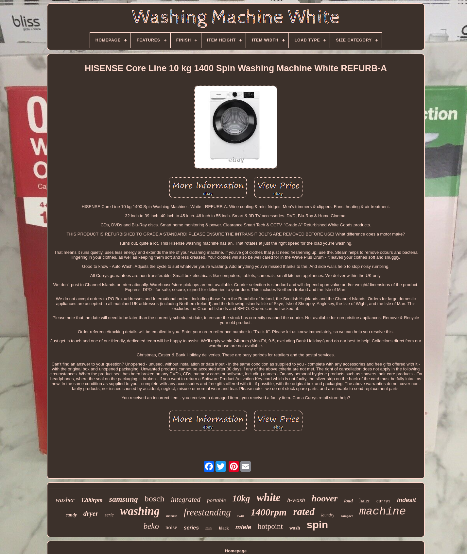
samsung (123, 499)
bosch (154, 498)
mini (208, 528)
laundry (327, 515)
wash (294, 527)
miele (243, 527)
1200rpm (92, 500)
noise (171, 527)
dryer (90, 513)
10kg (241, 498)
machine (382, 511)
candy (71, 515)
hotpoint (270, 526)
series (191, 527)
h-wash (296, 500)
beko (151, 526)
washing (140, 511)
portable (216, 500)
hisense (171, 516)
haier (364, 500)
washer (65, 499)
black (224, 528)
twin (240, 516)
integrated (185, 499)
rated (304, 511)
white (269, 497)
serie (109, 515)
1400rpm (269, 512)
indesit (406, 500)
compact (347, 516)
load (348, 500)
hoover (324, 498)
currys (383, 501)
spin (317, 524)
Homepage (236, 550)
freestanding (207, 512)
